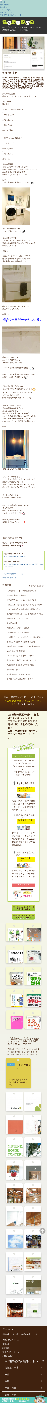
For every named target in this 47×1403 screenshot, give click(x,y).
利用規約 (6, 1348)
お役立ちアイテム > (25, 859)
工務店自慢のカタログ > (25, 789)
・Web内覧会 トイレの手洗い (17, 619)
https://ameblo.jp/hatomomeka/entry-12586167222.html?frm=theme (23, 565)
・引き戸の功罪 (11, 623)
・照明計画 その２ (13, 670)
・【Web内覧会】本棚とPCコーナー (19, 656)
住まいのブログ (6, 12)
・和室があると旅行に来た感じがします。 (21, 660)
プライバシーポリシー (11, 1352)
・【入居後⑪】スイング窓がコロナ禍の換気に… (24, 637)
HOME (2, 2)
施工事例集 (4, 5)
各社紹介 (3, 7)
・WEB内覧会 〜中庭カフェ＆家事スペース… (23, 646)
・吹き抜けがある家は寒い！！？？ (19, 679)
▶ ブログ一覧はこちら (37, 586)
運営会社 (6, 1344)
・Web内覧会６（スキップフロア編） (20, 665)
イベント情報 (5, 10)
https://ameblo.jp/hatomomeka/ (15, 556)
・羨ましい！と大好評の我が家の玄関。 (20, 642)
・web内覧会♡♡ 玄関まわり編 (17, 674)
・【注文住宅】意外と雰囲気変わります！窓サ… (24, 605)
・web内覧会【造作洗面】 (15, 651)
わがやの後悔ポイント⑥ (13, 574)
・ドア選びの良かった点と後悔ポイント (20, 600)
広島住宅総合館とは (10, 1340)
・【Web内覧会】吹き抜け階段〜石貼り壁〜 (22, 609)
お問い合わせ (8, 1356)
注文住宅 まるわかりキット (11, 15)
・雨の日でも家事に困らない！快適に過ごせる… (24, 614)
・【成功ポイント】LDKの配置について (20, 591)
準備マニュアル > (25, 821)
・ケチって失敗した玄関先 (15, 595)
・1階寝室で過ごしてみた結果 (17, 632)
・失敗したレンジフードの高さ (17, 628)
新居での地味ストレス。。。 (13, 578)
